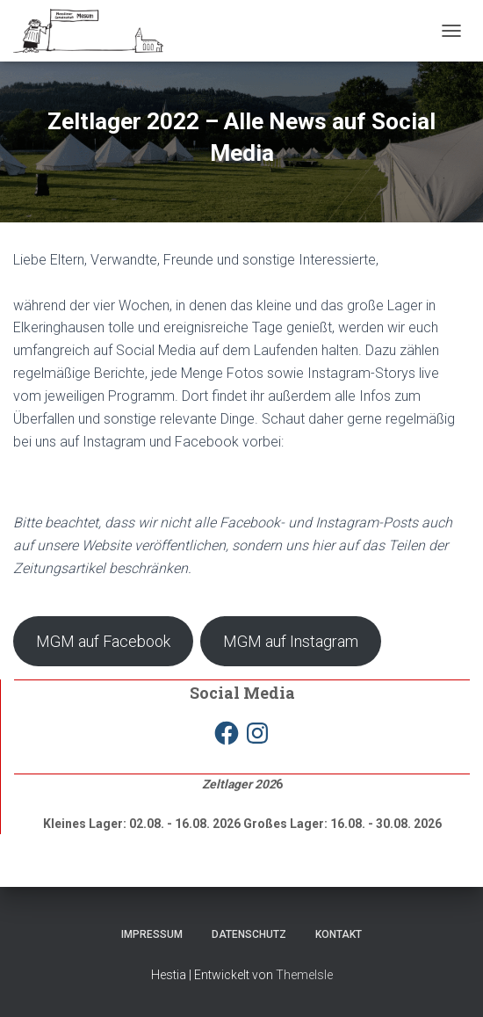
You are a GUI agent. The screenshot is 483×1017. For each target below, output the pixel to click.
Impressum (152, 934)
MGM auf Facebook (103, 641)
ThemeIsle (304, 975)
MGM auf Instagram (290, 641)
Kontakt (338, 934)
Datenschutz (249, 934)
